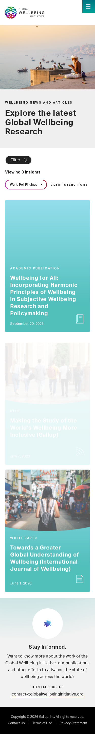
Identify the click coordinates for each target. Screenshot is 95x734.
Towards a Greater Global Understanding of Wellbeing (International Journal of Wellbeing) (44, 559)
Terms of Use (42, 723)
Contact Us (16, 723)
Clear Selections (69, 184)
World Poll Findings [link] (23, 184)
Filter (15, 160)
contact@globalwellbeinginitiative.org (48, 694)
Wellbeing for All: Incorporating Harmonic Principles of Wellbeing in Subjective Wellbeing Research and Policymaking (44, 296)
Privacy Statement (73, 723)
